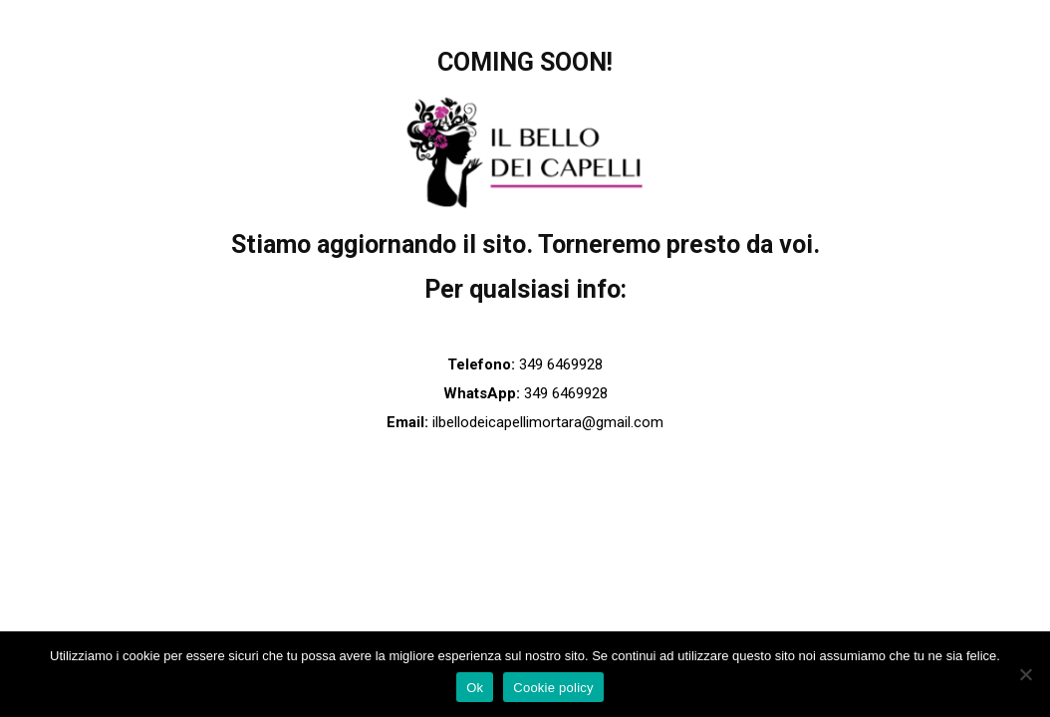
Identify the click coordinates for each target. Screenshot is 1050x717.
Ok (474, 687)
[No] (1025, 674)
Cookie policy (553, 687)
